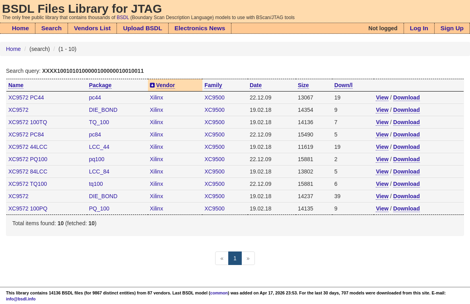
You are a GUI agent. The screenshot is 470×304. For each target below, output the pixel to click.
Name (15, 85)
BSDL (123, 17)
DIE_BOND (103, 110)
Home (20, 28)
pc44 (95, 97)
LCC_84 (99, 171)
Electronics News (200, 28)
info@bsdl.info (21, 298)
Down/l (343, 85)
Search (51, 28)
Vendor (165, 85)
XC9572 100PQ (27, 208)
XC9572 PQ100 (27, 159)
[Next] (248, 258)
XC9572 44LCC (27, 147)
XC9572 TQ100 (27, 184)
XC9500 (214, 97)
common (219, 292)
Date (256, 85)
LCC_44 (99, 147)
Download (406, 97)
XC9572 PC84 (26, 134)
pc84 (95, 134)
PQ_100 (99, 208)
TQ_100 (99, 122)
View (382, 97)
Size (303, 85)
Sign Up (452, 28)
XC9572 (18, 110)
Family (213, 85)
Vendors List (92, 28)
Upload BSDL (142, 28)
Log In (419, 28)
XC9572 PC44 (26, 97)
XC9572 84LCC (27, 171)
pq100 (97, 159)
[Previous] (222, 258)
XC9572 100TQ (27, 122)
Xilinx (156, 97)
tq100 (96, 184)
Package (100, 85)
